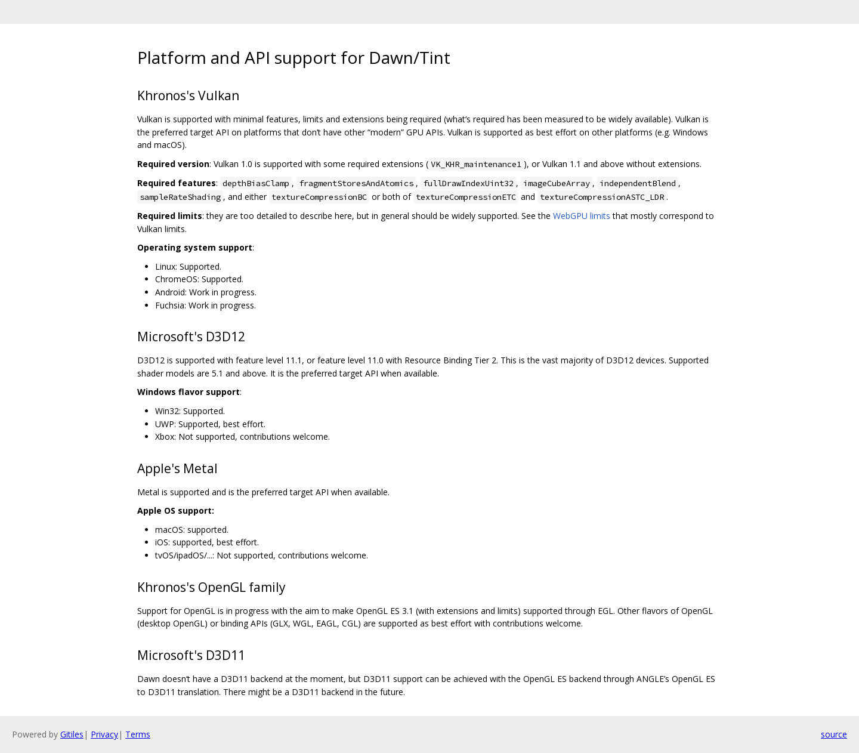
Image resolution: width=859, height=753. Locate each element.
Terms (137, 734)
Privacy (104, 734)
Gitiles (72, 734)
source (834, 734)
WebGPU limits (581, 215)
